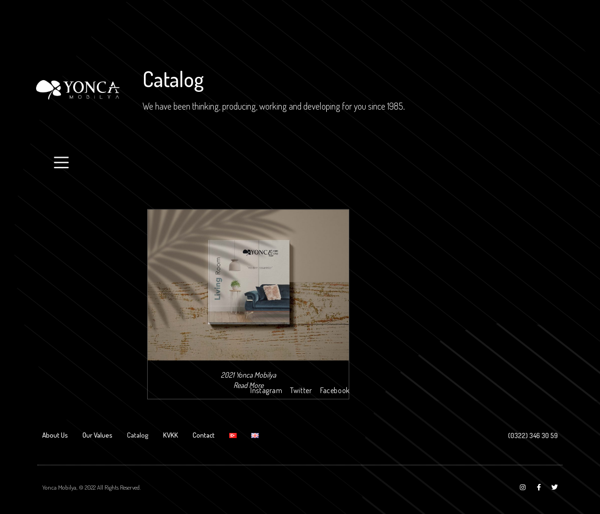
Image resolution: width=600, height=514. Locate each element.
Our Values (97, 435)
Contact (204, 435)
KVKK (170, 435)
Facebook (335, 390)
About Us (55, 435)
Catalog (138, 435)
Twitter (301, 390)
